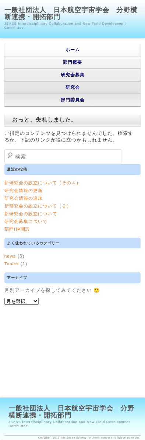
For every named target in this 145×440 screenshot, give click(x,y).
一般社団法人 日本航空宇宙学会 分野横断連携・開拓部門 (70, 13)
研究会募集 (73, 74)
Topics (11, 263)
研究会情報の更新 (23, 190)
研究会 (73, 87)
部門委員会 (73, 99)
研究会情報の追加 (23, 198)
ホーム (73, 49)
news (10, 256)
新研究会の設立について (30, 213)
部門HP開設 (17, 229)
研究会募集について (25, 221)
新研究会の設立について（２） (37, 205)
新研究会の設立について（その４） (42, 182)
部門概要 (72, 62)
